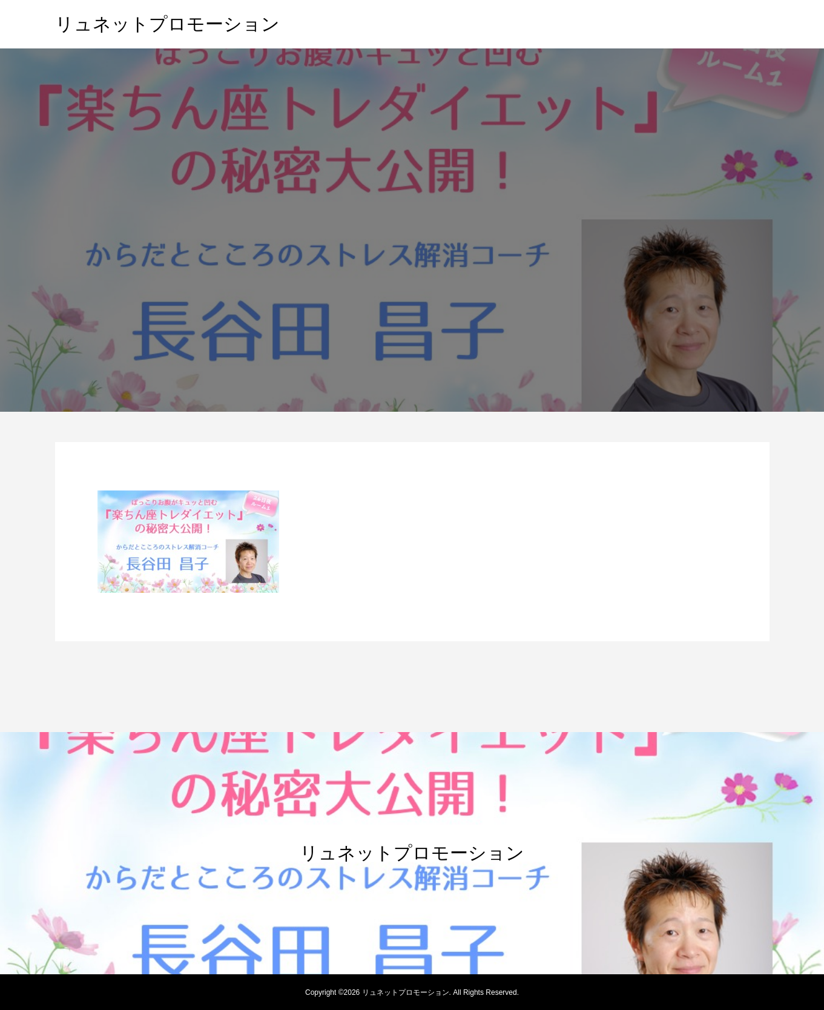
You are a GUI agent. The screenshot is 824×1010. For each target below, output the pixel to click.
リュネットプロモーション (167, 24)
